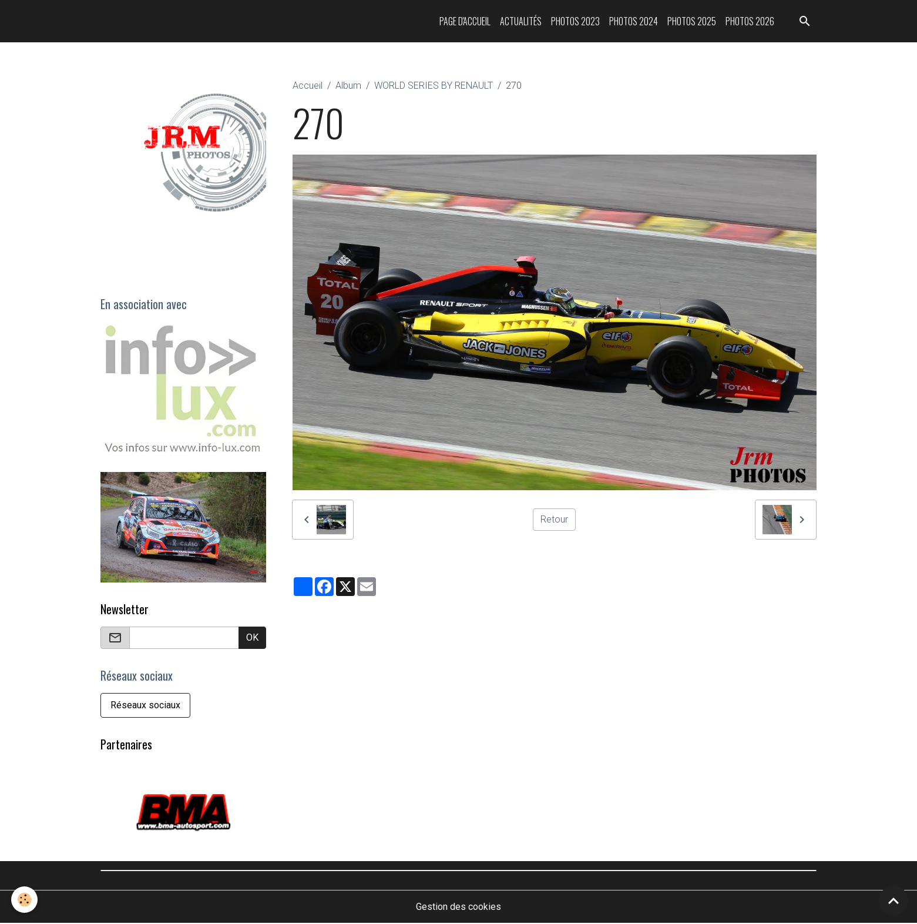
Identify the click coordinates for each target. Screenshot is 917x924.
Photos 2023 (575, 21)
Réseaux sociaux (145, 705)
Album (348, 85)
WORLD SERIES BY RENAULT (433, 85)
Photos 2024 (633, 21)
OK (252, 637)
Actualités (521, 21)
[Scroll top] (893, 900)
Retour (554, 519)
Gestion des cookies (458, 907)
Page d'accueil (465, 21)
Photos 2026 (749, 21)
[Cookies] (25, 899)
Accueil (308, 85)
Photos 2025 (691, 21)
